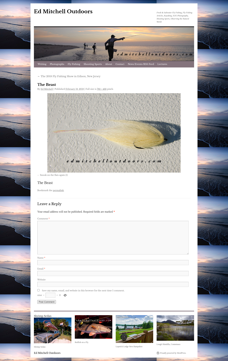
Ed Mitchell (47, 89)
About (108, 64)
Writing (42, 64)
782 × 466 (102, 89)
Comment (43, 218)
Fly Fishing (74, 64)
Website (41, 279)
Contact (120, 64)
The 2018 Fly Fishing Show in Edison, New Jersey (69, 76)
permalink (58, 190)
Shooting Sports (93, 64)
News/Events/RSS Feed (141, 64)
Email (41, 268)
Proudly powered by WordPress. (173, 353)
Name (41, 258)
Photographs (57, 64)
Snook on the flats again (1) (54, 175)
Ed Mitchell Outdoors (63, 11)
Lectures (162, 64)
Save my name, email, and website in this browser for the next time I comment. (83, 290)
